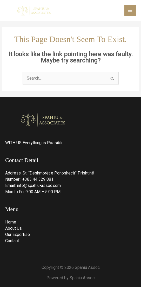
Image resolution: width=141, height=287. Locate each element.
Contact (12, 240)
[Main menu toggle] (130, 10)
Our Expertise (17, 234)
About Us (13, 228)
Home (10, 222)
